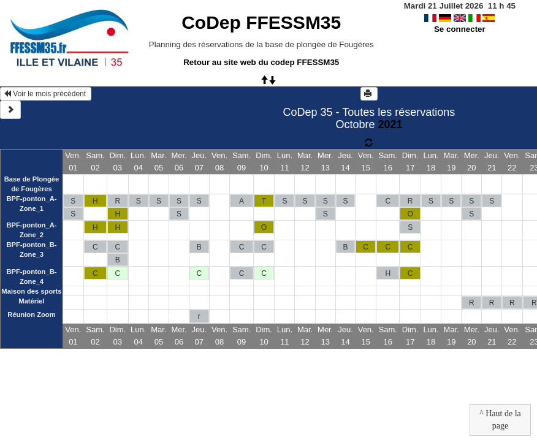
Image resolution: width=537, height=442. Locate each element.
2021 (390, 124)
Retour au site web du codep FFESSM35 (261, 62)
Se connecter (460, 29)
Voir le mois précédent (46, 94)
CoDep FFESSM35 (261, 22)
